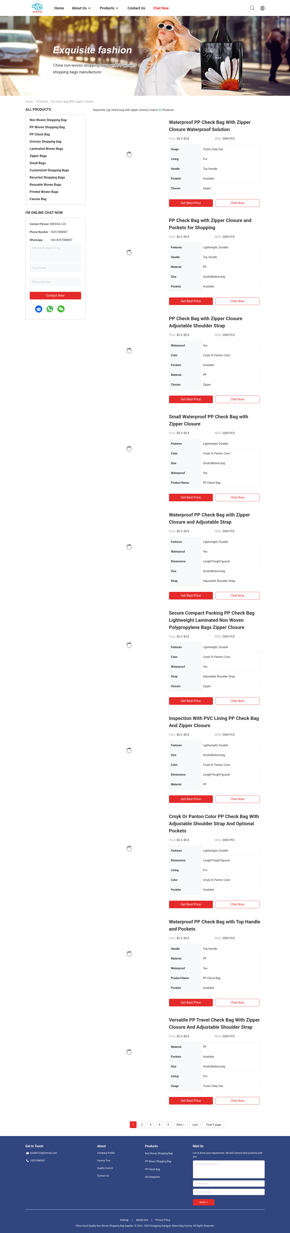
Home (29, 101)
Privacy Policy (162, 1220)
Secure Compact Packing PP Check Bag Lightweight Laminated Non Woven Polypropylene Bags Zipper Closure (212, 620)
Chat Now (238, 203)
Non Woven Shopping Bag (48, 120)
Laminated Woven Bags (46, 149)
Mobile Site (142, 1220)
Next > (181, 1124)
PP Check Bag (40, 134)
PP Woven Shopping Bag (47, 127)
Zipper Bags (38, 156)
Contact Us (103, 1175)
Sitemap (124, 1220)
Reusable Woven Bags (45, 185)
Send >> (204, 1202)
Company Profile (106, 1153)
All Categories (152, 1177)
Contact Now (55, 295)
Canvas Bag (38, 199)
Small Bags (38, 163)
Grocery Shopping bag (45, 141)
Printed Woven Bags (44, 192)
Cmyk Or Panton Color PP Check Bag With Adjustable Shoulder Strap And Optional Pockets (214, 824)
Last (195, 1124)
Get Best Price (191, 203)
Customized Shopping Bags (49, 170)
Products (42, 101)
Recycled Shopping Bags (47, 177)
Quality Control (105, 1168)
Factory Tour (104, 1160)
